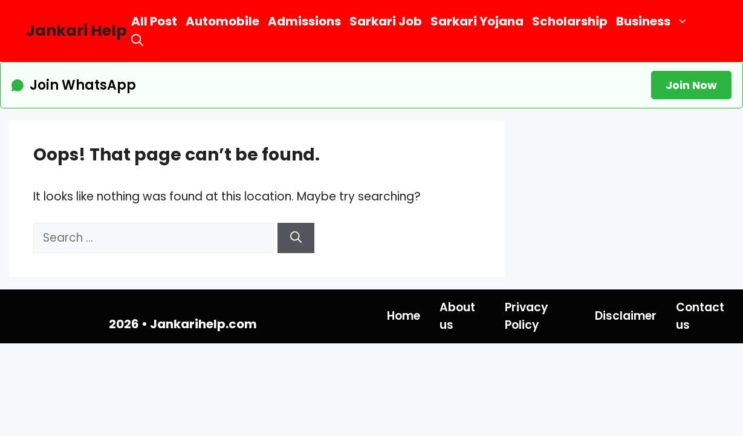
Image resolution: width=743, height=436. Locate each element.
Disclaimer (626, 316)
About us (457, 316)
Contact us (700, 316)
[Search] (295, 238)
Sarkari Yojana (477, 21)
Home (403, 316)
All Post (154, 21)
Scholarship (570, 21)
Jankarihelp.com (203, 323)
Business (654, 21)
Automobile (222, 21)
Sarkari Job (385, 21)
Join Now (691, 85)
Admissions (304, 21)
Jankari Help (76, 30)
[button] (137, 40)
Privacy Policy (526, 316)
